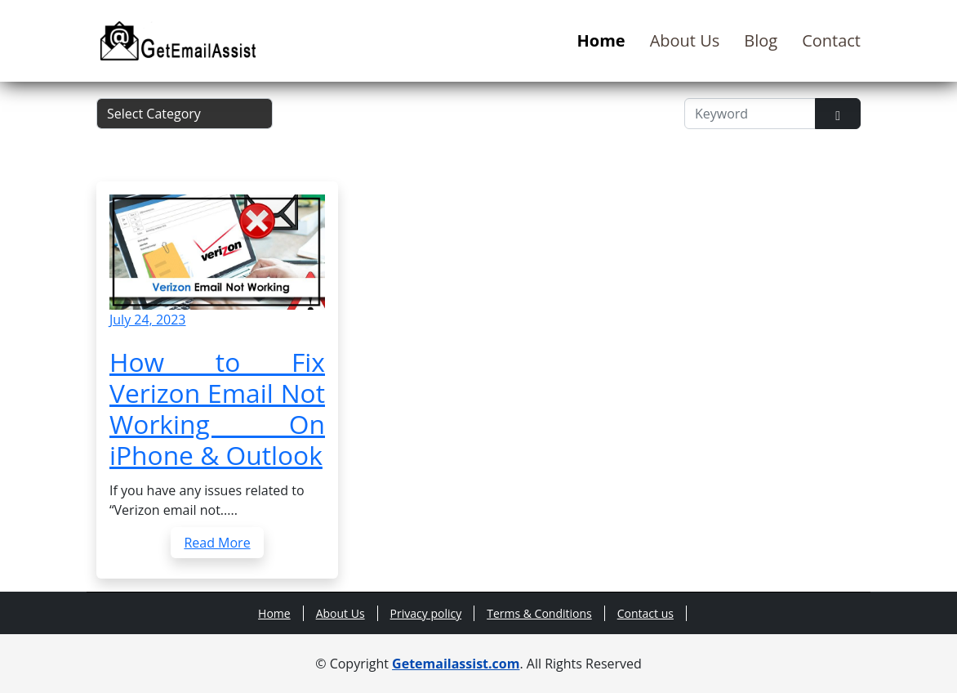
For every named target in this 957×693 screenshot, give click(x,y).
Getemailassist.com (455, 664)
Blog (760, 40)
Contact (831, 40)
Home (601, 40)
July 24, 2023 (147, 320)
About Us (685, 40)
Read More (217, 543)
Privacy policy (426, 613)
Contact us (645, 613)
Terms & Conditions (539, 613)
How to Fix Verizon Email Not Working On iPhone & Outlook (217, 408)
